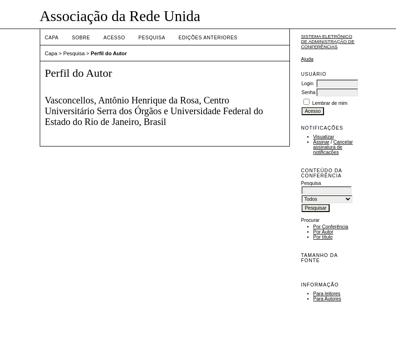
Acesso (114, 37)
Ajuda (307, 59)
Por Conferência (330, 226)
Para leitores (326, 293)
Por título (323, 237)
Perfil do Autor (109, 53)
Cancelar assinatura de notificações (333, 147)
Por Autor (323, 231)
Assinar (321, 142)
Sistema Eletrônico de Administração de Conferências (328, 41)
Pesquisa (151, 37)
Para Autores (327, 298)
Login (307, 83)
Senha (309, 92)
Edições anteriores (208, 37)
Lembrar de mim (330, 103)
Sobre (81, 37)
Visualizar (323, 136)
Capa (52, 37)
